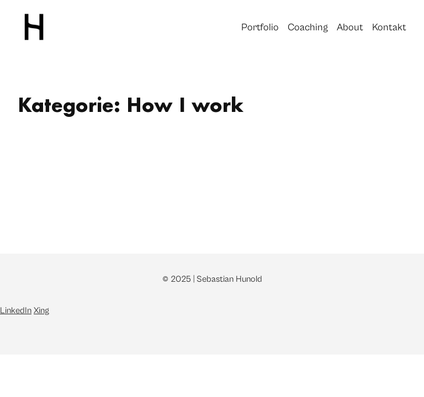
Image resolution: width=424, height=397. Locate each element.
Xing (41, 310)
